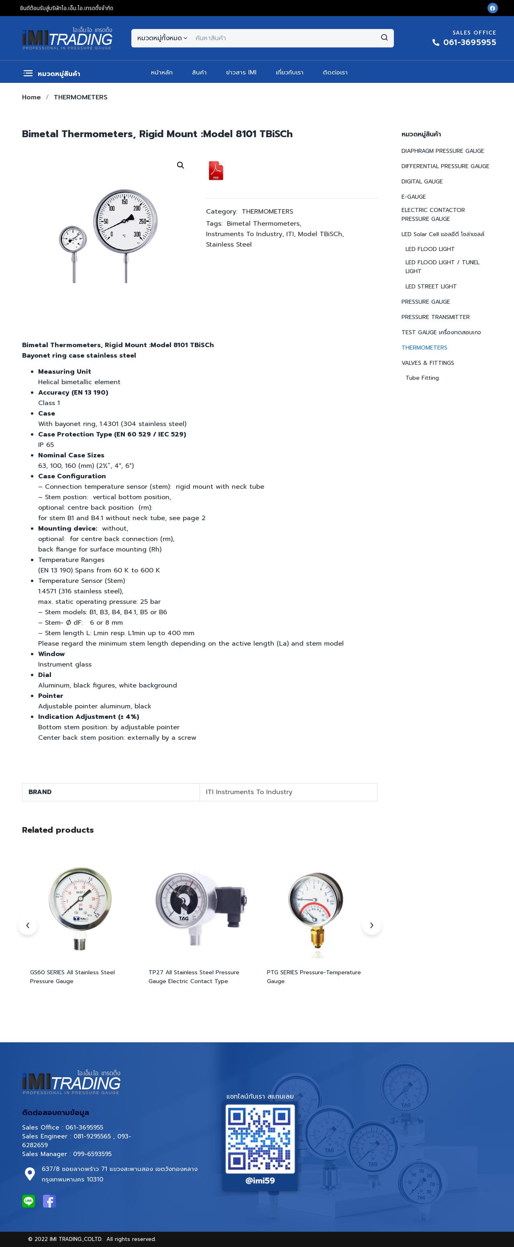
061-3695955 (84, 1127)
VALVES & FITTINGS (428, 363)
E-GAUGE (414, 197)
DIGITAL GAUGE (422, 181)
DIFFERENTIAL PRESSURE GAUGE (446, 166)
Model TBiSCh (320, 234)
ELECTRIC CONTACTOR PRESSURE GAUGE (433, 214)
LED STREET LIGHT (431, 286)
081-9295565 (92, 1136)
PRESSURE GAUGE (426, 302)
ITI (290, 234)
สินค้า (199, 72)
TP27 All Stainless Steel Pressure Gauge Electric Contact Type (194, 977)
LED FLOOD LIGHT (430, 249)
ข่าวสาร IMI (241, 72)
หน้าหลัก (162, 72)
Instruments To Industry (244, 234)
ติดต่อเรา (335, 72)
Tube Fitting (422, 378)
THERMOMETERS (81, 97)
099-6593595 (93, 1154)
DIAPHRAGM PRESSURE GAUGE (443, 151)
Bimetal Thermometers (263, 223)
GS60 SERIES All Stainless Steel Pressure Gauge (72, 977)
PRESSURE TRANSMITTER (436, 317)
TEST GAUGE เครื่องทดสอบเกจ (441, 332)
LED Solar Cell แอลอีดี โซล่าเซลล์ (443, 234)
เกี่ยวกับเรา (290, 72)
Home (31, 97)
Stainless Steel (229, 244)
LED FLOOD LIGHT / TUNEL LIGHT (442, 267)
